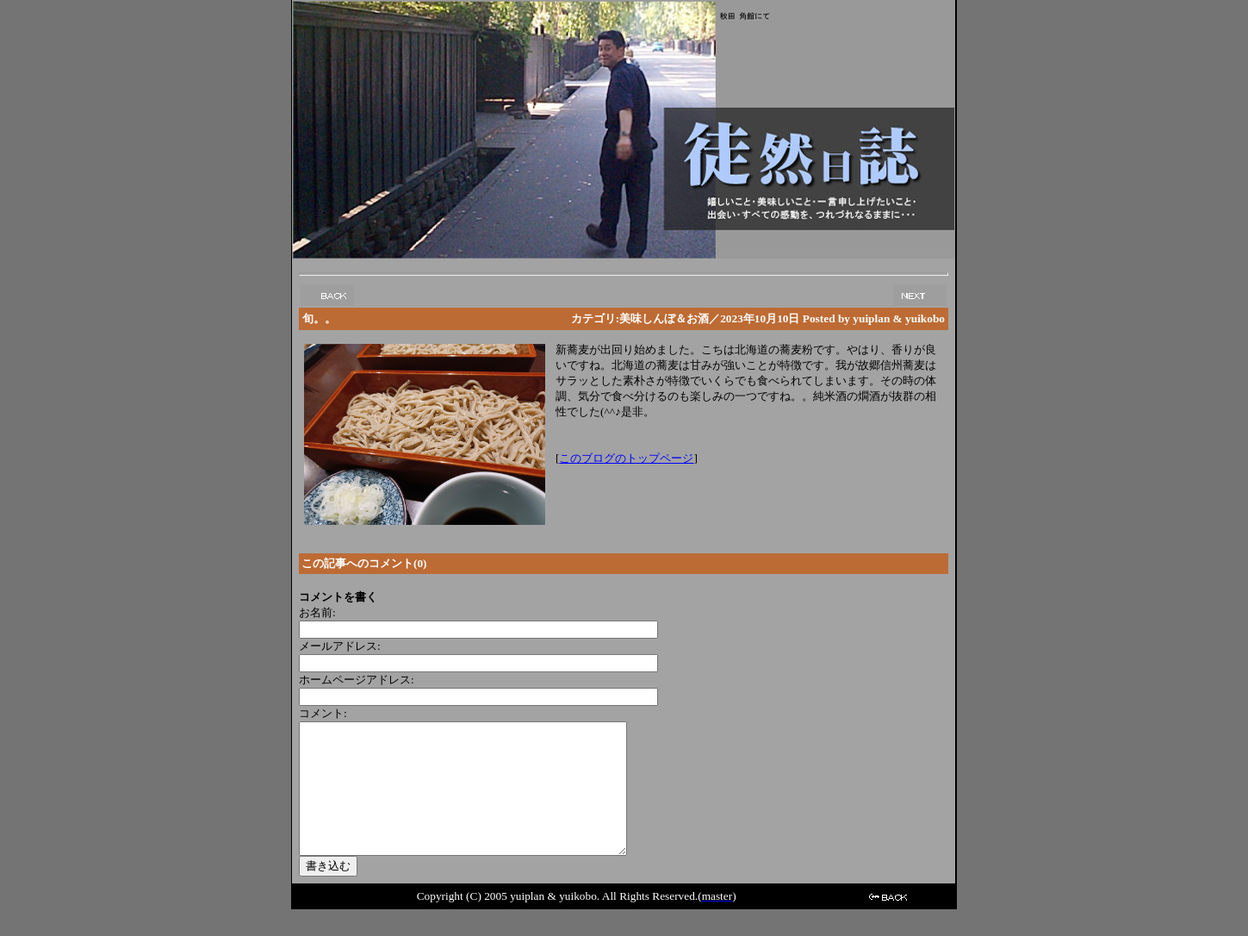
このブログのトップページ (626, 458)
